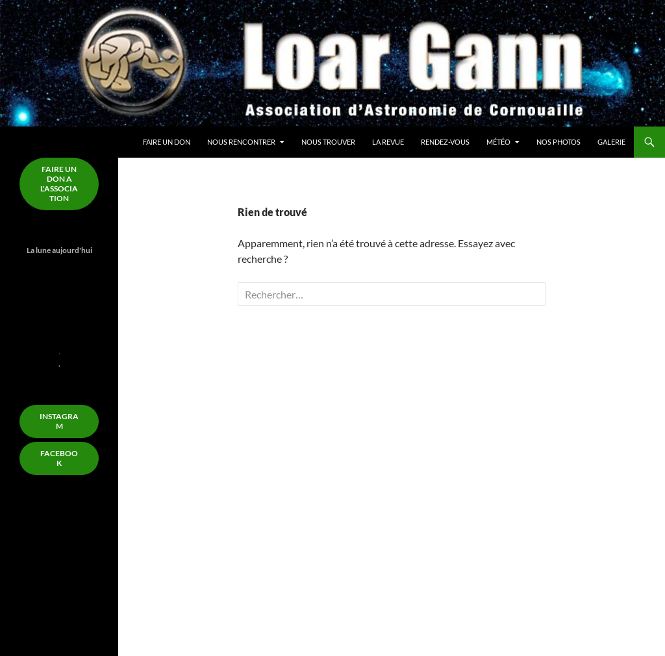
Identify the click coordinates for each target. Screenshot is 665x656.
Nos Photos (558, 142)
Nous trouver (328, 142)
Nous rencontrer (241, 142)
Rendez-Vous (445, 142)
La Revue (388, 142)
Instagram (59, 421)
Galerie (611, 142)
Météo (498, 142)
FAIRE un (59, 183)
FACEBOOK (59, 458)
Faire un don (166, 142)
